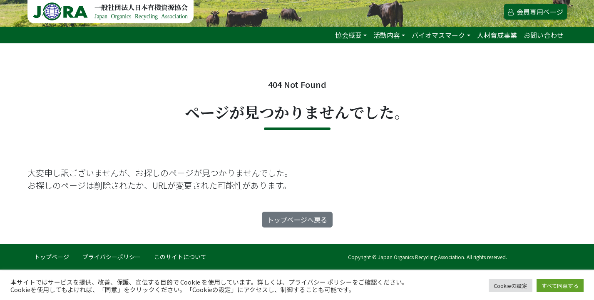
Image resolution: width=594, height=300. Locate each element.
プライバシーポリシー (111, 256)
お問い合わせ (544, 35)
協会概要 (348, 35)
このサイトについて (180, 256)
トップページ (51, 256)
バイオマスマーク (438, 35)
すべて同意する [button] (560, 286)
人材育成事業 (497, 35)
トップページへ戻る (297, 220)
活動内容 (386, 35)
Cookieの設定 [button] (510, 286)
